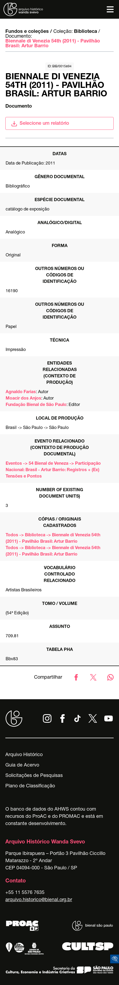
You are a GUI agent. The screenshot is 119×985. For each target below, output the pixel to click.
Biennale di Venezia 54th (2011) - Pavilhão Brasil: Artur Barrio (52, 44)
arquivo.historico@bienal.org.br (38, 900)
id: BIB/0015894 (60, 66)
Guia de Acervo (22, 765)
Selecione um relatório (40, 123)
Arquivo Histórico (24, 755)
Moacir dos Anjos (23, 399)
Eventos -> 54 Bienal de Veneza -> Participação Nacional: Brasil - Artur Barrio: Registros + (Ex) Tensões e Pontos (53, 470)
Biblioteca (85, 31)
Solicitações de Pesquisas (34, 775)
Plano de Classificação (30, 786)
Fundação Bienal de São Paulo (36, 405)
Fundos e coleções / (28, 31)
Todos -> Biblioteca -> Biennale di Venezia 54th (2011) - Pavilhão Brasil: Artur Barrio (53, 538)
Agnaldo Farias (21, 392)
